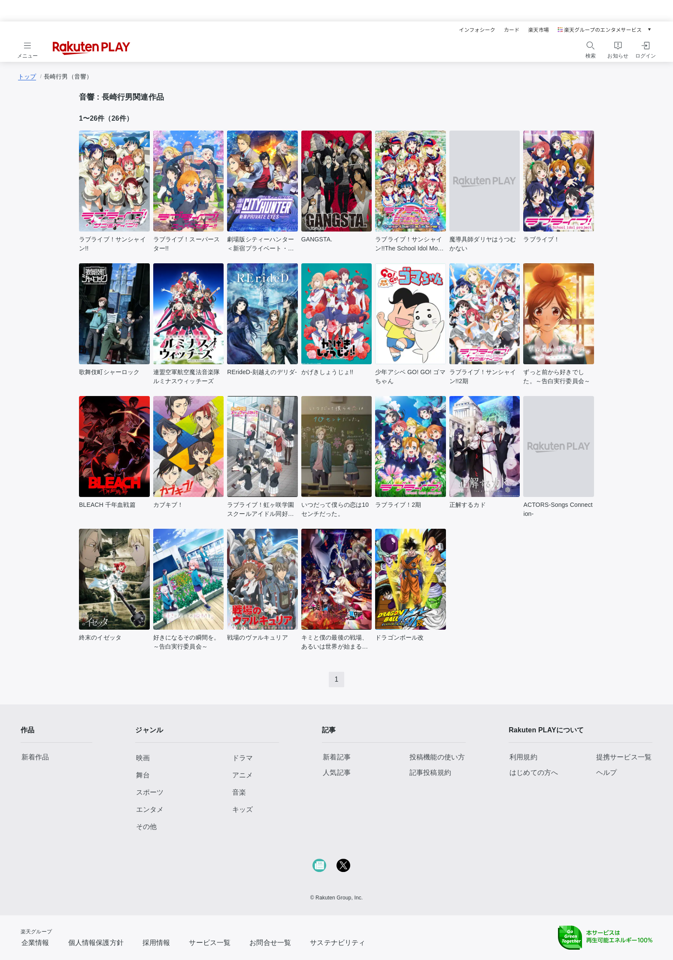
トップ (27, 76)
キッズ (242, 809)
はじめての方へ (533, 772)
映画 (143, 758)
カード (511, 29)
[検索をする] (590, 48)
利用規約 (523, 757)
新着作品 (35, 757)
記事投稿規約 (430, 772)
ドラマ (242, 758)
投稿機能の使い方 (437, 757)
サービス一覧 (209, 942)
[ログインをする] (645, 48)
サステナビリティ (337, 942)
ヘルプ (606, 772)
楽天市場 (538, 29)
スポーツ (150, 792)
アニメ (242, 775)
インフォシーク (477, 29)
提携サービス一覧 (624, 757)
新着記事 (337, 757)
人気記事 (337, 772)
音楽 (239, 792)
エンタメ (150, 809)
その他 (146, 826)
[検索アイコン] (590, 45)
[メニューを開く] (27, 48)
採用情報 (156, 942)
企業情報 (35, 942)
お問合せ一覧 (270, 942)
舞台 (143, 775)
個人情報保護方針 (96, 942)
